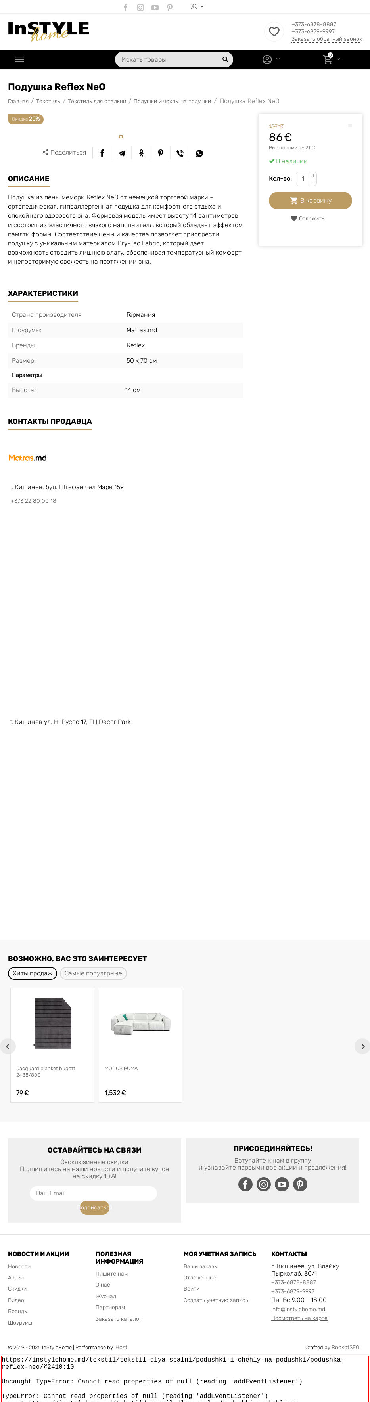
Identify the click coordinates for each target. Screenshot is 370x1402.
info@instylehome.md (298, 1295)
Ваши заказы (201, 1252)
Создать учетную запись (216, 1286)
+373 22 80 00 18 (33, 501)
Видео (16, 1286)
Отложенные (200, 1263)
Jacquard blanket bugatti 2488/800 (46, 1071)
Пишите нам (112, 1259)
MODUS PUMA (121, 1068)
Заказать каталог (119, 1304)
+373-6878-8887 (319, 24)
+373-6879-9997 (318, 32)
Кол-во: (280, 178)
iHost (120, 1333)
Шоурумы (20, 1308)
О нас (103, 1270)
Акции (16, 1263)
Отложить (307, 218)
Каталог (42, 59)
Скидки (17, 1274)
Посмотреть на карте (299, 1303)
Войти (191, 1274)
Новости (19, 1252)
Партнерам (110, 1293)
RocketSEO (345, 1333)
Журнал (106, 1282)
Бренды (18, 1297)
